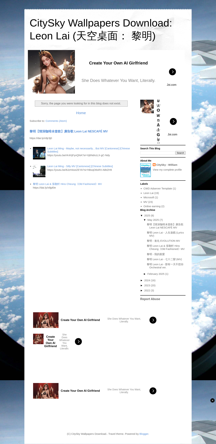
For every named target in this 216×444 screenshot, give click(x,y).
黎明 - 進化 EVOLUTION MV (163, 240)
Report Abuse (150, 299)
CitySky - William (166, 164)
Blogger (144, 433)
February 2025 (156, 273)
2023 (147, 285)
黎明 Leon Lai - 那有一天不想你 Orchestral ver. (165, 266)
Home (81, 113)
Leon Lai (149, 193)
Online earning (152, 206)
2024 (147, 280)
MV (146, 201)
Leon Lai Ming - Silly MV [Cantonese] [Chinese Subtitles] (80, 166)
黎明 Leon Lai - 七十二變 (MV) (164, 259)
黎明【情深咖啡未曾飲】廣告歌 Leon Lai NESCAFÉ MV (69, 131)
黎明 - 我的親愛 (156, 254)
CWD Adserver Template (158, 188)
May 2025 (153, 219)
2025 (147, 215)
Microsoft (149, 197)
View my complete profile (167, 169)
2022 (147, 290)
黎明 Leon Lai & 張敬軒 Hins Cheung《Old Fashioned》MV (67, 183)
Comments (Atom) (56, 120)
